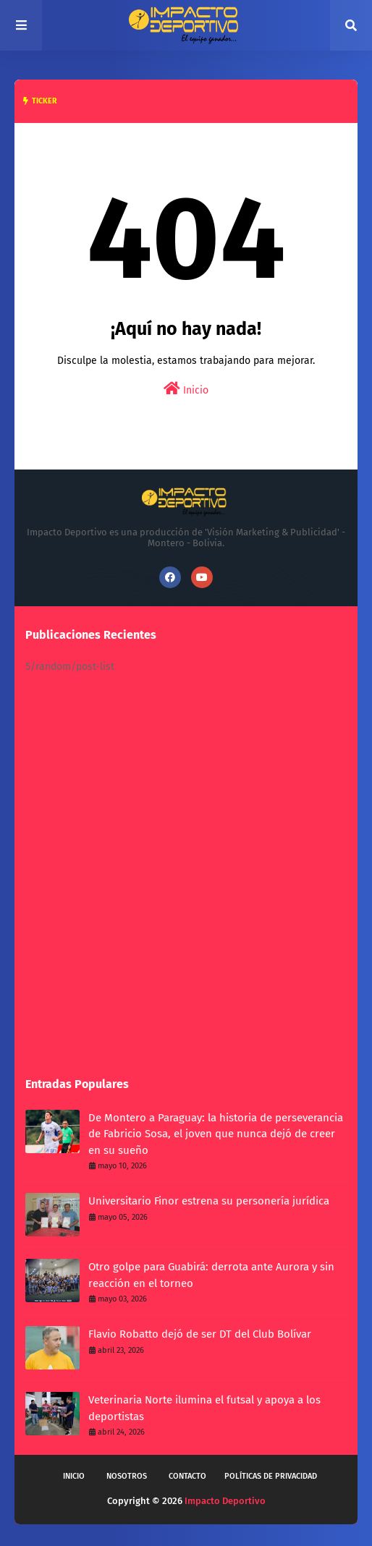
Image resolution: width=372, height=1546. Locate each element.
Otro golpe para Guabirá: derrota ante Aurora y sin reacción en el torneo (211, 1275)
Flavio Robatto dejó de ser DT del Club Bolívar (199, 1334)
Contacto (187, 1476)
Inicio (186, 388)
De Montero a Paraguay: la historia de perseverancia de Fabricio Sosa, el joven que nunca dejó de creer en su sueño (215, 1134)
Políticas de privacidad (270, 1476)
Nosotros (126, 1476)
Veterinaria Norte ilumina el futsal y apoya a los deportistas (204, 1408)
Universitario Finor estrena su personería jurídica (208, 1200)
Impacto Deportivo (225, 1500)
